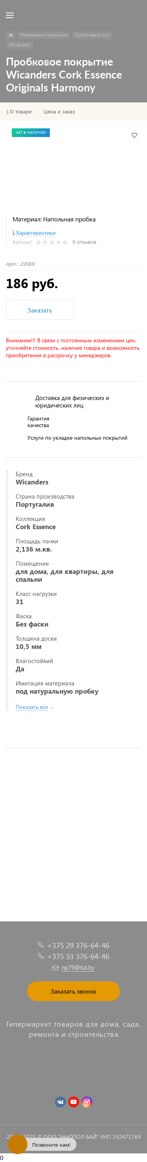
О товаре (21, 111)
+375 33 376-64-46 (78, 956)
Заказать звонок (73, 991)
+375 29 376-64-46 (78, 945)
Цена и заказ (59, 111)
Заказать (39, 310)
